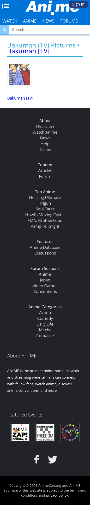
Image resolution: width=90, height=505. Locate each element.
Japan (45, 280)
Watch (9, 21)
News (48, 21)
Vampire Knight (45, 226)
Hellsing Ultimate (45, 197)
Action (45, 312)
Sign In (78, 4)
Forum (45, 176)
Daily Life (45, 324)
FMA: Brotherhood (45, 220)
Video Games (45, 285)
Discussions (45, 253)
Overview (45, 126)
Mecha (45, 330)
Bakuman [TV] (28, 50)
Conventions (45, 291)
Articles (45, 170)
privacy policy (57, 495)
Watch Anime (45, 132)
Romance (45, 335)
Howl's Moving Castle (45, 214)
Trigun (45, 203)
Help (45, 143)
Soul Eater (45, 209)
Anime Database (45, 247)
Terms (45, 149)
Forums (69, 21)
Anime (29, 21)
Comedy (45, 318)
